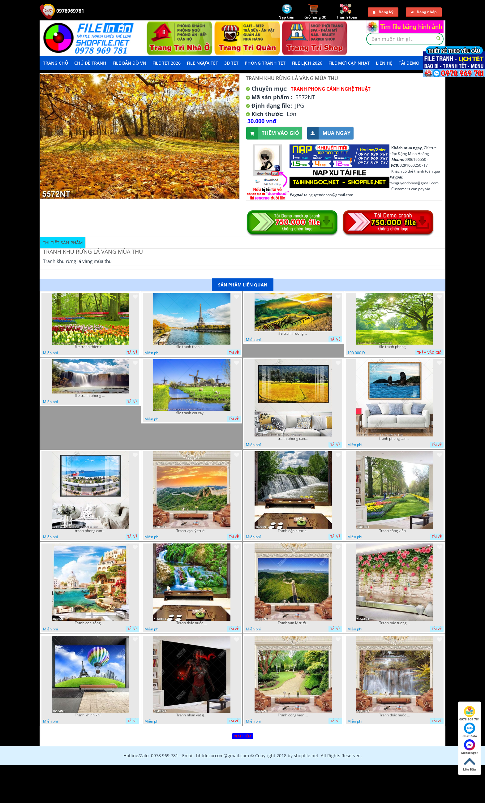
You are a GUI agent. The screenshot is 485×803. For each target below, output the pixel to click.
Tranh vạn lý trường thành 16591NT (293, 623)
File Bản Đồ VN (129, 63)
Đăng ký (383, 12)
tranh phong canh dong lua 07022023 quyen (293, 438)
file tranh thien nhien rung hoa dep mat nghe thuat (90, 347)
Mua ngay (328, 133)
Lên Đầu (469, 763)
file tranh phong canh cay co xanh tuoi (394, 347)
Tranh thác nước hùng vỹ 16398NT (394, 715)
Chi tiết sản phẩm (62, 243)
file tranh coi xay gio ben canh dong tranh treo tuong (191, 413)
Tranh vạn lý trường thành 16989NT (191, 531)
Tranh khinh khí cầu (90, 715)
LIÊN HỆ (384, 63)
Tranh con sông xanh (90, 623)
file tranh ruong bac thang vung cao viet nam (293, 333)
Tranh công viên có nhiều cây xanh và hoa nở (394, 531)
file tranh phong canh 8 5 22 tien (90, 395)
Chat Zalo (469, 730)
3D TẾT (231, 63)
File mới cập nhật (349, 63)
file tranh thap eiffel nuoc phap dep (191, 347)
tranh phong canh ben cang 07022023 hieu (90, 531)
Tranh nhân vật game (191, 715)
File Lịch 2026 (307, 63)
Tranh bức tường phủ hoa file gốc (394, 623)
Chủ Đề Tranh (90, 63)
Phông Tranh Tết (265, 63)
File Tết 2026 (166, 63)
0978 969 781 (469, 713)
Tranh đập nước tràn (293, 531)
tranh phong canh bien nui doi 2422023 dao (394, 438)
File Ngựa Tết (202, 63)
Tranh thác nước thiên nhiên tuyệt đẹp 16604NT (191, 623)
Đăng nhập (424, 12)
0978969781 (62, 10)
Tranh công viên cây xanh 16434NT (293, 715)
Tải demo (409, 63)
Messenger (469, 747)
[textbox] (405, 39)
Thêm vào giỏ (272, 133)
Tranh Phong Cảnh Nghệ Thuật (331, 89)
